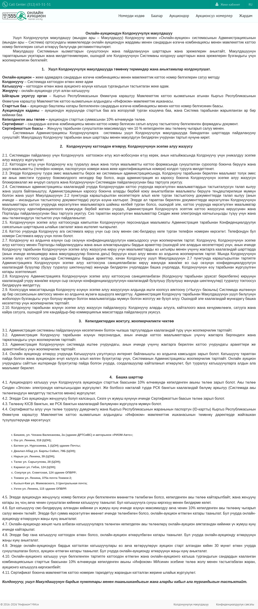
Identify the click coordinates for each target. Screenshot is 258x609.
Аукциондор (179, 15)
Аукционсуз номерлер (214, 15)
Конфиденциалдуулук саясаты (235, 604)
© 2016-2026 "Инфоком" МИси (19, 604)
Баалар (157, 15)
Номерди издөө (131, 15)
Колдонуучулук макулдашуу (191, 604)
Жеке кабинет (227, 4)
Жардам (245, 15)
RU (250, 4)
